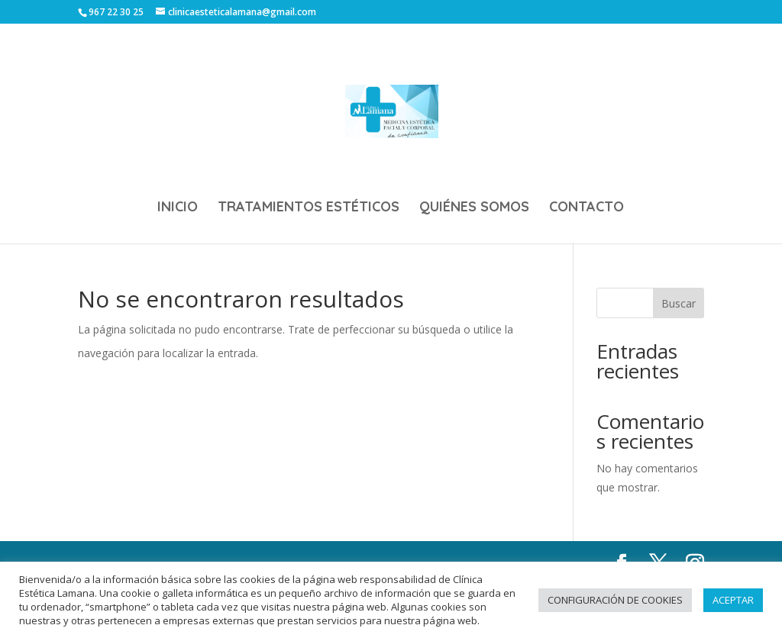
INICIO (177, 208)
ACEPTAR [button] (733, 600)
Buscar (678, 303)
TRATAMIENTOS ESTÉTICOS (308, 208)
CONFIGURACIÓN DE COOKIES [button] (615, 600)
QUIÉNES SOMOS (474, 208)
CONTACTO (586, 208)
